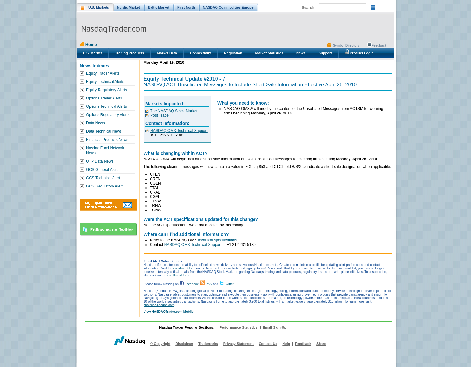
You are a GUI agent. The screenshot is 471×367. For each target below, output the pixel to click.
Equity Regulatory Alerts (106, 90)
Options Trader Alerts (104, 98)
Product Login (359, 52)
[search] (342, 8)
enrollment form (184, 268)
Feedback (379, 45)
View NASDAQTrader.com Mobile (169, 311)
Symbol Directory (346, 45)
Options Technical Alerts (106, 106)
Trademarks (208, 344)
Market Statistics (269, 53)
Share (321, 344)
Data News (95, 123)
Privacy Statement (238, 344)
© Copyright (160, 344)
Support (325, 53)
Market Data (167, 53)
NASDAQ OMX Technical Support (179, 130)
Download (108, 205)
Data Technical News (104, 131)
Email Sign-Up (275, 327)
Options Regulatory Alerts (107, 115)
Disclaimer (184, 344)
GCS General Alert (102, 169)
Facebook (192, 284)
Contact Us (268, 344)
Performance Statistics (238, 327)
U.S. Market (92, 53)
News (300, 53)
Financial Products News (107, 139)
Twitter (228, 284)
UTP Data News (100, 161)
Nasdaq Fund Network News (105, 150)
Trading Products (129, 53)
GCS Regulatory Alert (104, 186)
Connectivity (200, 53)
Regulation (233, 53)
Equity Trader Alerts (103, 73)
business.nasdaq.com (159, 305)
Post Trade (159, 115)
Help (286, 344)
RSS (208, 284)
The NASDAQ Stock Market (173, 111)
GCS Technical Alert (103, 178)
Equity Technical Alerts (105, 81)
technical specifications (217, 240)
